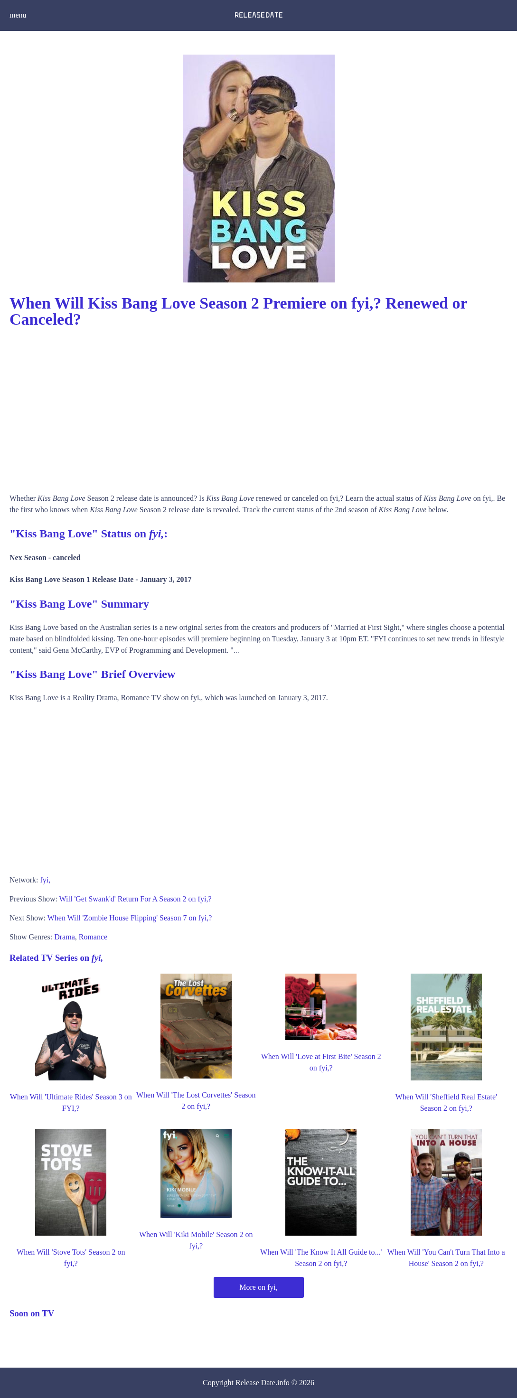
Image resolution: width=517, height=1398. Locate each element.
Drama (64, 937)
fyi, (45, 880)
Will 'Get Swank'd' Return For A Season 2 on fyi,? (135, 899)
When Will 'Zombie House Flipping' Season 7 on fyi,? (129, 918)
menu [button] (18, 15)
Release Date (255, 1383)
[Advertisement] (258, 407)
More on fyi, (258, 1287)
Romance (93, 937)
